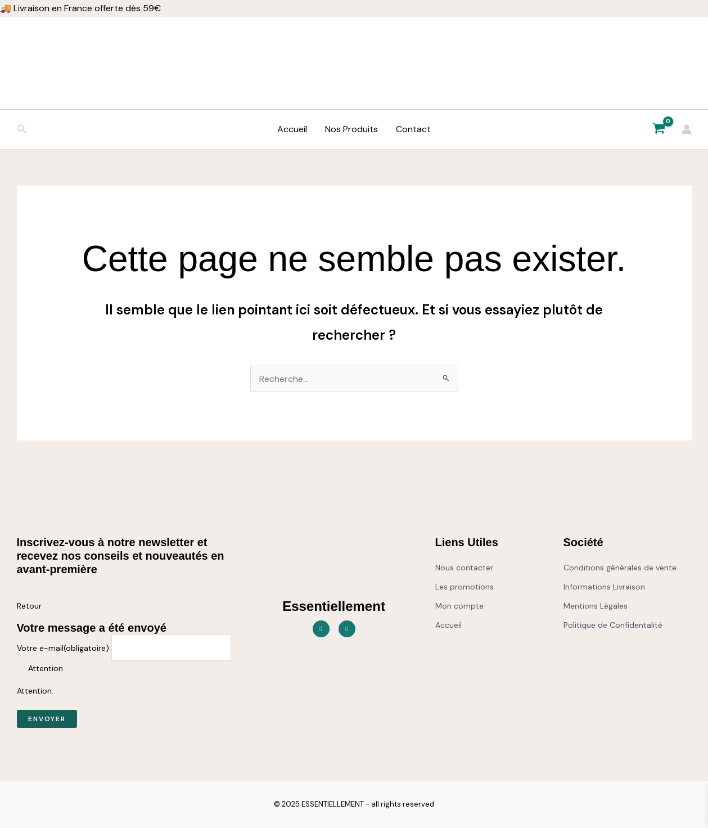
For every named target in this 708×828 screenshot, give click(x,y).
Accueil (292, 129)
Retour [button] (29, 606)
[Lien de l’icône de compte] (687, 129)
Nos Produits (351, 129)
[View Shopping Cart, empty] (659, 129)
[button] (22, 129)
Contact (413, 129)
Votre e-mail (63, 648)
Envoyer (47, 718)
